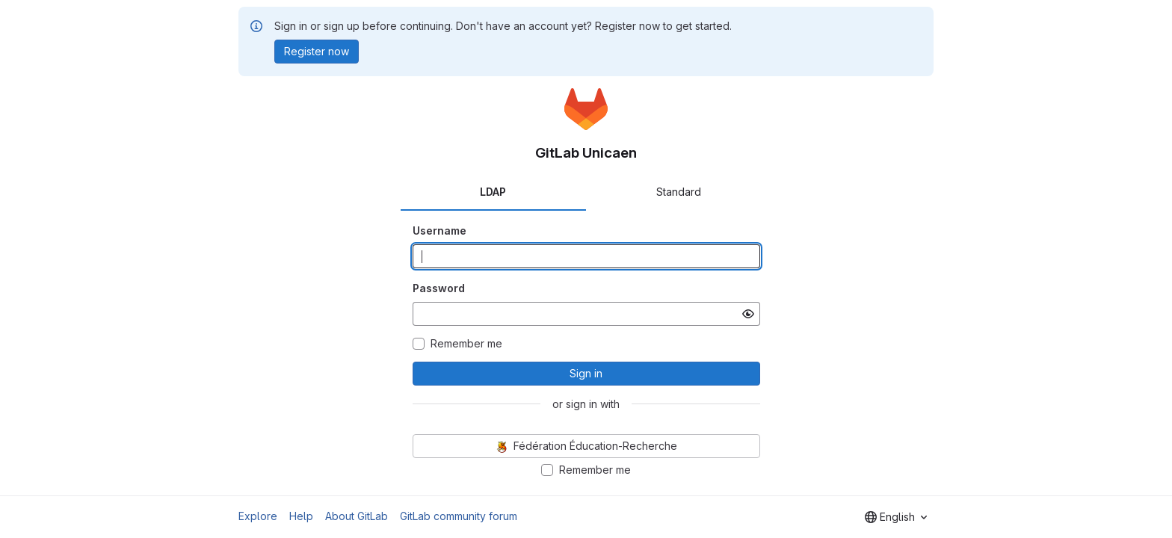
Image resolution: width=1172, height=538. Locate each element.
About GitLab (356, 516)
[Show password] (748, 314)
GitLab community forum (458, 516)
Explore (257, 516)
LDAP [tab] (493, 191)
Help (301, 516)
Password (439, 288)
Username (439, 230)
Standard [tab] (678, 191)
